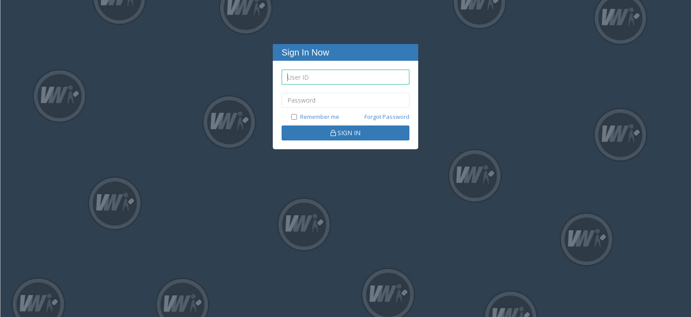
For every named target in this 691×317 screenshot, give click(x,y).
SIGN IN (345, 133)
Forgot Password (386, 117)
